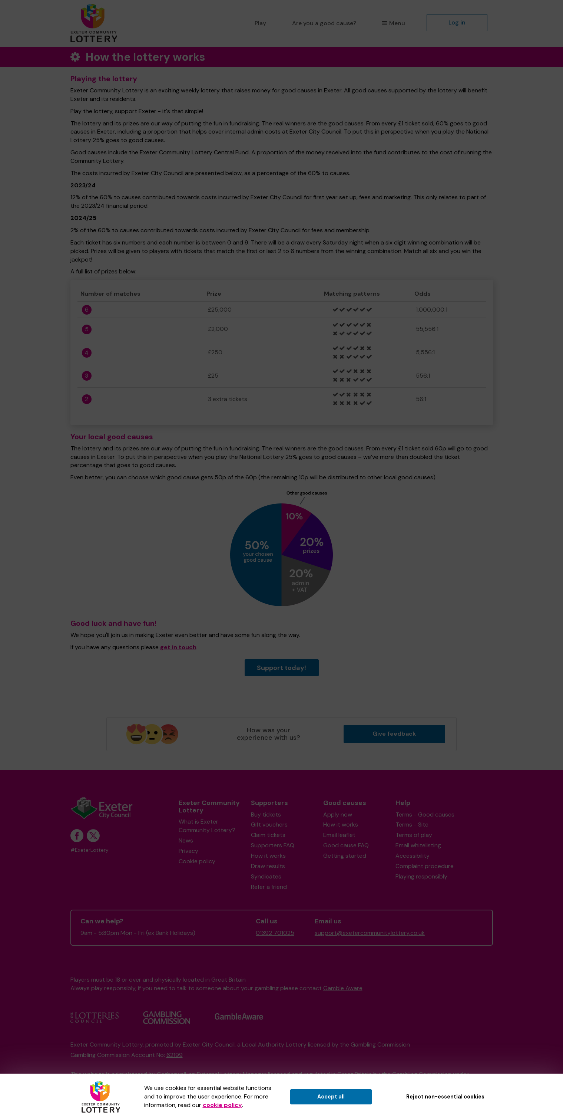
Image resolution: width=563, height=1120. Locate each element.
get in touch (178, 647)
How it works (268, 856)
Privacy (188, 851)
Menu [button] (393, 23)
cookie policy (222, 1105)
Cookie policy (197, 861)
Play (260, 23)
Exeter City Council (209, 1044)
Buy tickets (266, 814)
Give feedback (394, 734)
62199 (174, 1055)
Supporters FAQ (272, 845)
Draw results (268, 866)
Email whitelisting (418, 845)
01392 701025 (275, 933)
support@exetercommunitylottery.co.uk (370, 933)
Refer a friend (269, 887)
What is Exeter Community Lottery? (207, 826)
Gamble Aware (342, 988)
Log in (457, 22)
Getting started (344, 856)
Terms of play (413, 835)
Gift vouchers (269, 824)
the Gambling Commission (375, 1044)
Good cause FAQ (346, 845)
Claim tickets (268, 835)
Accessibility (412, 856)
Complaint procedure (424, 866)
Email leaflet (339, 835)
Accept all (331, 1096)
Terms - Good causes (424, 814)
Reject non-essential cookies (445, 1096)
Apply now (337, 814)
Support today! (281, 667)
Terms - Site (411, 824)
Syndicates (266, 876)
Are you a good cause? (324, 23)
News (186, 840)
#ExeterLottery (89, 850)
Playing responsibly (421, 876)
